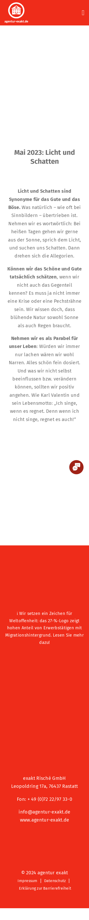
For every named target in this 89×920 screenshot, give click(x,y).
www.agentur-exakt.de (44, 820)
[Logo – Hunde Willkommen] (44, 657)
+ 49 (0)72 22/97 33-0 (50, 799)
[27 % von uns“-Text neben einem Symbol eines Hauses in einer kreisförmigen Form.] (44, 564)
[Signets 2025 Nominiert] (44, 836)
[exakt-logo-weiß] (16, 5)
